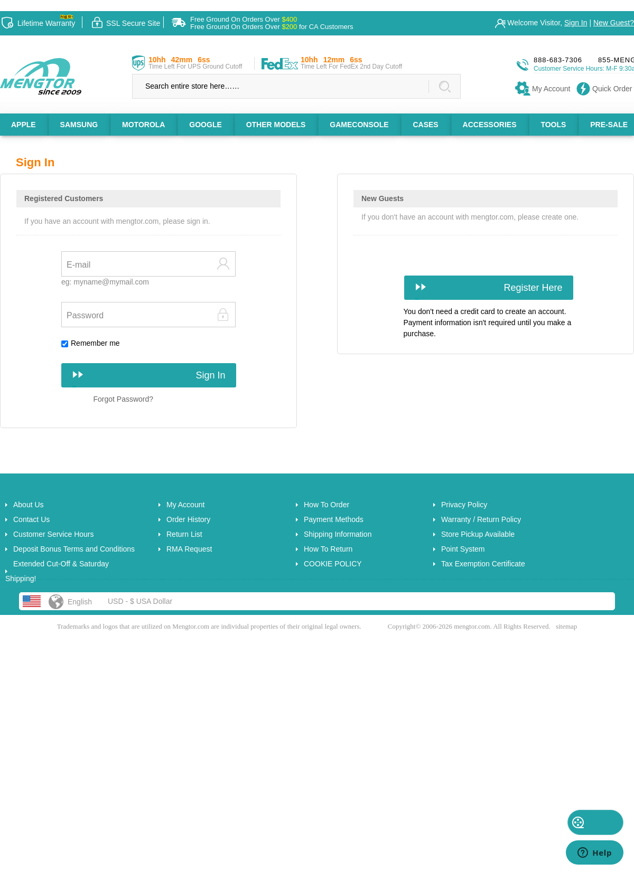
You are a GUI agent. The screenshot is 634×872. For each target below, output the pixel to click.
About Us (28, 504)
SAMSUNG (79, 124)
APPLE (23, 124)
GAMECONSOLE (359, 124)
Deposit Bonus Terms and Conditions (74, 549)
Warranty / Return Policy (481, 519)
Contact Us (31, 519)
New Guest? (613, 22)
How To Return (328, 549)
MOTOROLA (143, 124)
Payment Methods (333, 519)
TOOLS (553, 124)
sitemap (566, 626)
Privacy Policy (464, 504)
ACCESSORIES (490, 124)
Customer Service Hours (53, 534)
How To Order (326, 504)
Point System (462, 549)
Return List (184, 534)
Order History (188, 519)
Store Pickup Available (478, 534)
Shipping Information (337, 534)
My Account (185, 504)
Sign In (576, 22)
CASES (425, 124)
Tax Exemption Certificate (483, 564)
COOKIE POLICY (333, 564)
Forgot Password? (124, 399)
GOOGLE (205, 124)
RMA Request (189, 549)
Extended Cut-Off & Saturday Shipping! (57, 571)
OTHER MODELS (276, 124)
